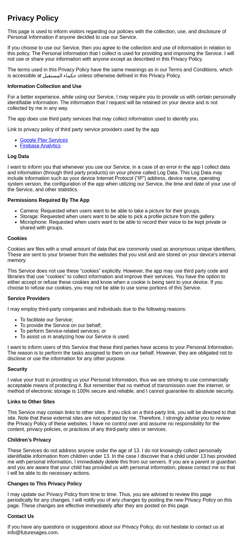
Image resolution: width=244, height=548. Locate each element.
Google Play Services (44, 140)
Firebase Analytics (40, 145)
